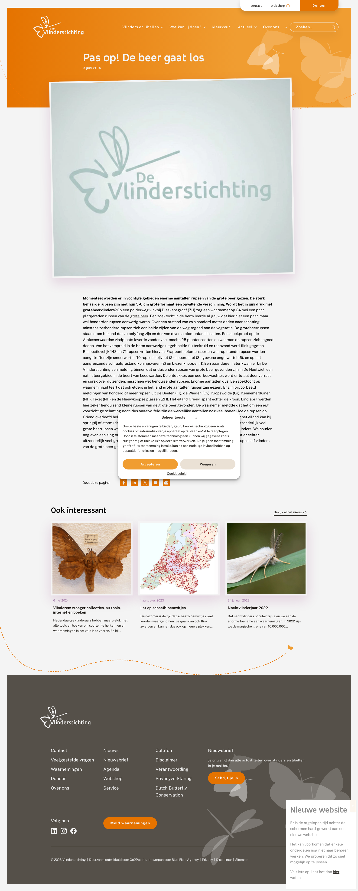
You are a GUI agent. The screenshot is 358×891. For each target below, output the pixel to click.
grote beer (139, 316)
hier (336, 148)
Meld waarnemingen (130, 823)
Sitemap (241, 860)
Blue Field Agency (185, 860)
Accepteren (150, 464)
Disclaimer (224, 860)
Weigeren (208, 464)
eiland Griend (188, 399)
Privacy (207, 860)
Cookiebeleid (176, 474)
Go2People (138, 860)
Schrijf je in (226, 778)
